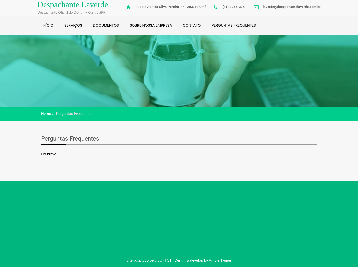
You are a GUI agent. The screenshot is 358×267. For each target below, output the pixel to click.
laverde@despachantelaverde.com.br (286, 7)
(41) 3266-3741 (229, 7)
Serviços (73, 25)
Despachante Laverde (72, 4)
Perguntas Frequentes (234, 25)
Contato (192, 25)
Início (47, 25)
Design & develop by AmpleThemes (203, 260)
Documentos (106, 25)
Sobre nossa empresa (151, 25)
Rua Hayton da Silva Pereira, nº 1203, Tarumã (165, 7)
